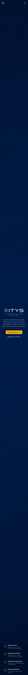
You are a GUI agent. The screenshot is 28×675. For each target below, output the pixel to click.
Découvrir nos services (14, 336)
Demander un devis (14, 332)
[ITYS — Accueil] (3, 3)
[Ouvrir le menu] (24, 3)
